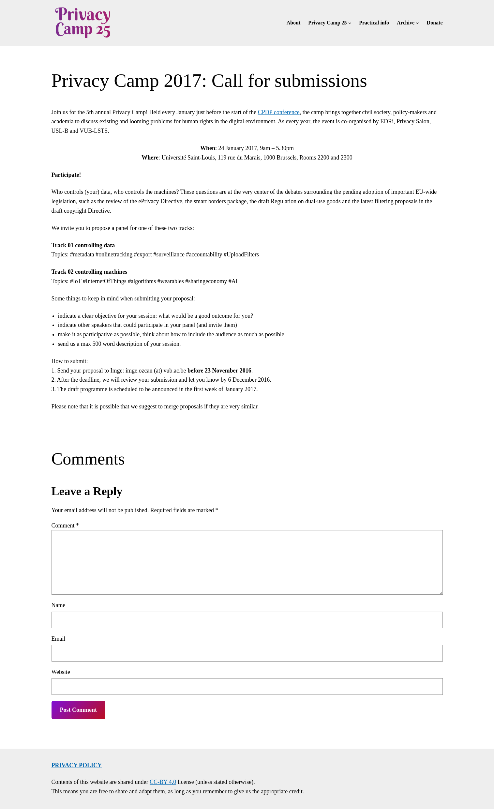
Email (59, 638)
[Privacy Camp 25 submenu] (350, 22)
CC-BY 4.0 (163, 782)
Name (59, 605)
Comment (65, 525)
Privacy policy (77, 765)
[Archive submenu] (417, 22)
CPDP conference (279, 112)
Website (61, 672)
